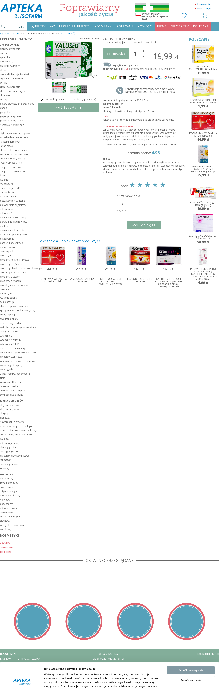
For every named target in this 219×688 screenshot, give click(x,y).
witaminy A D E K (9, 344)
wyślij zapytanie (68, 107)
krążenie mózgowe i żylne (14, 154)
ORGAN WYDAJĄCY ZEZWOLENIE (20, 673)
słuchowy (5, 520)
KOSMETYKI (103, 26)
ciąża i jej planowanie (11, 78)
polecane (5, 551)
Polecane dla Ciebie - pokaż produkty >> (69, 241)
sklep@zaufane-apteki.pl (108, 659)
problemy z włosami (11, 280)
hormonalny (6, 478)
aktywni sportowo (10, 405)
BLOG (3, 678)
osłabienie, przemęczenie (14, 234)
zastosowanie (9, 44)
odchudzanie (7, 209)
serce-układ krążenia (11, 516)
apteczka (5, 57)
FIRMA (162, 26)
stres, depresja (8, 314)
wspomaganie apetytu (12, 365)
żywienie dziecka (9, 386)
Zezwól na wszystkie (191, 421)
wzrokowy (5, 529)
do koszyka (116, 53)
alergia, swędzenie (10, 48)
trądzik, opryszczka (10, 323)
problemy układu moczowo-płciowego (18, 268)
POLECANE (125, 26)
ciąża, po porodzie (10, 86)
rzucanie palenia (9, 297)
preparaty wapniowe (11, 356)
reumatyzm (6, 293)
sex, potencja (7, 302)
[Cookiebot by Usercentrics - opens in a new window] (22, 456)
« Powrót (5, 33)
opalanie (4, 226)
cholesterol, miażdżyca (12, 91)
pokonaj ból (6, 251)
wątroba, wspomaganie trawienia (18, 327)
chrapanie (5, 95)
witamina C (6, 335)
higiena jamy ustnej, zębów (15, 133)
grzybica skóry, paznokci (13, 120)
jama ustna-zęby (9, 482)
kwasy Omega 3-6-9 (11, 162)
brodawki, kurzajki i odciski (14, 74)
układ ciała (7, 474)
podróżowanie (8, 247)
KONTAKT (201, 26)
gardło (3, 107)
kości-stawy (6, 487)
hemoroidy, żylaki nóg (12, 124)
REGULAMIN (8, 654)
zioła (2, 377)
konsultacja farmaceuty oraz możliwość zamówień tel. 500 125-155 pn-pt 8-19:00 (150, 90)
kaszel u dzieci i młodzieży (14, 137)
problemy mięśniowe (11, 264)
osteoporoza (7, 238)
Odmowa (190, 441)
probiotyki (5, 255)
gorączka (5, 112)
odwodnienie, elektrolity (13, 217)
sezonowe (6, 547)
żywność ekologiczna (11, 394)
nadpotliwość (7, 192)
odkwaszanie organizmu (13, 205)
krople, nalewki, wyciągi (12, 158)
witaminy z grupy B (10, 339)
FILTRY (40, 26)
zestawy (5, 542)
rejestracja (204, 8)
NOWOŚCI (145, 26)
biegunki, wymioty (10, 65)
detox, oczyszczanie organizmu (17, 103)
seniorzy (4, 468)
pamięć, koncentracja (11, 242)
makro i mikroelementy (12, 348)
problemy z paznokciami (13, 272)
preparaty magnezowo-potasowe (18, 352)
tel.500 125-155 (108, 654)
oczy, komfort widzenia (12, 200)
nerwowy (5, 499)
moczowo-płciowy (10, 495)
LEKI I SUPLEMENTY (74, 26)
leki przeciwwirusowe (11, 167)
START (16, 33)
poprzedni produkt (52, 99)
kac (2, 129)
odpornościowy (8, 508)
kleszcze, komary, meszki (14, 150)
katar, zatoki (6, 145)
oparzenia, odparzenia (12, 230)
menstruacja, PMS (10, 188)
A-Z (52, 26)
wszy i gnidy (6, 369)
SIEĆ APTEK (180, 26)
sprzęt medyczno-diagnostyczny (17, 310)
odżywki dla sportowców (13, 221)
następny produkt (86, 99)
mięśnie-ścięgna (9, 491)
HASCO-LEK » (140, 100)
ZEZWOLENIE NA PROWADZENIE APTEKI (26, 668)
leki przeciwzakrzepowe (13, 171)
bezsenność (68, 33)
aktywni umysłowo (10, 409)
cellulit (3, 82)
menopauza (6, 183)
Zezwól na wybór (191, 431)
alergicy (4, 413)
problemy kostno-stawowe (14, 259)
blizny (3, 70)
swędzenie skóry (9, 318)
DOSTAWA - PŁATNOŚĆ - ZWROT (21, 659)
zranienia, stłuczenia (11, 382)
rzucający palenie (9, 464)
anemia (4, 53)
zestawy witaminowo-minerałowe (18, 361)
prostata (4, 289)
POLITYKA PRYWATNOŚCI (16, 663)
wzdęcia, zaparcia (9, 331)
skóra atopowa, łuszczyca (14, 306)
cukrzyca (4, 99)
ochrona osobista (9, 196)
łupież (3, 175)
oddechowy (6, 503)
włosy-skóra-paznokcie (12, 525)
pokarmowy (6, 512)
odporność (6, 213)
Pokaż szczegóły (180, 456)
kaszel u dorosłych (10, 141)
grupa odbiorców (12, 400)
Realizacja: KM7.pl (208, 654)
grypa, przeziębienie (11, 116)
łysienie (4, 179)
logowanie (203, 4)
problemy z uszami (10, 276)
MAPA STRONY (9, 683)
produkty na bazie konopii (14, 285)
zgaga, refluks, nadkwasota (15, 373)
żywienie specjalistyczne (13, 390)
